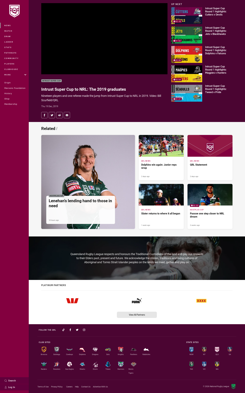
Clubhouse (11, 69)
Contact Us (85, 386)
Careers (69, 386)
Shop (7, 98)
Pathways (10, 53)
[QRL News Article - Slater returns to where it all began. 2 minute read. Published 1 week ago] (161, 206)
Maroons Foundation (14, 88)
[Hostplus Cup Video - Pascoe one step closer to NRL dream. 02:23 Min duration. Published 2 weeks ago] (210, 206)
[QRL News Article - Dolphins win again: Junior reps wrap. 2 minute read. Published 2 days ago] (161, 157)
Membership (10, 104)
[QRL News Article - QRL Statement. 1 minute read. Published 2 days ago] (210, 157)
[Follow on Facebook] (70, 330)
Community (11, 58)
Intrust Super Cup (51, 81)
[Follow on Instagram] (84, 330)
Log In (9, 387)
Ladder (8, 42)
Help (77, 386)
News (7, 25)
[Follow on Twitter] (77, 330)
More (15, 75)
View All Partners (137, 314)
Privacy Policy (56, 386)
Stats (8, 47)
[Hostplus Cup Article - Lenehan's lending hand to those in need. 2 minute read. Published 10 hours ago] (88, 182)
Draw (7, 36)
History (8, 93)
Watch (8, 31)
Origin (7, 82)
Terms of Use (43, 386)
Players (9, 64)
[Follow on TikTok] (63, 330)
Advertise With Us (100, 386)
